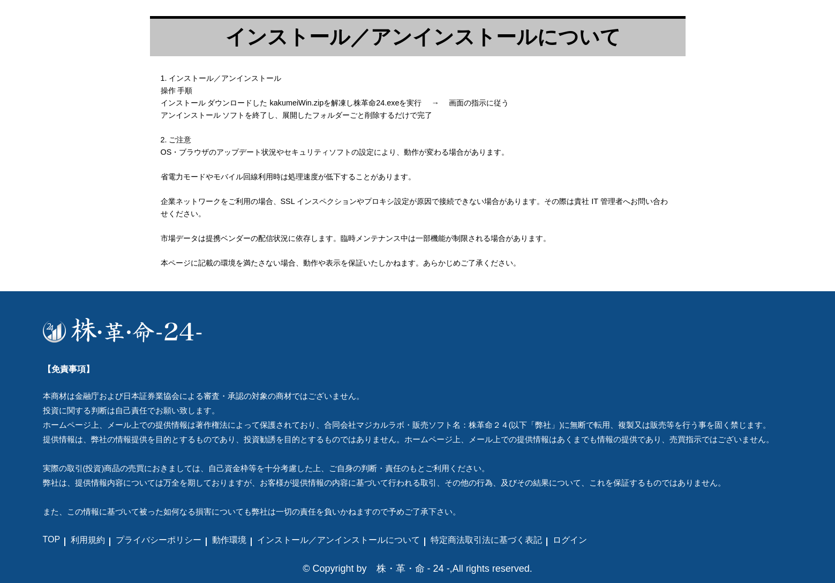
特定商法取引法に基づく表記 (486, 539)
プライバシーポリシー (158, 539)
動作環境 (229, 539)
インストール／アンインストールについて (338, 539)
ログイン (570, 539)
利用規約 (88, 539)
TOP (52, 539)
